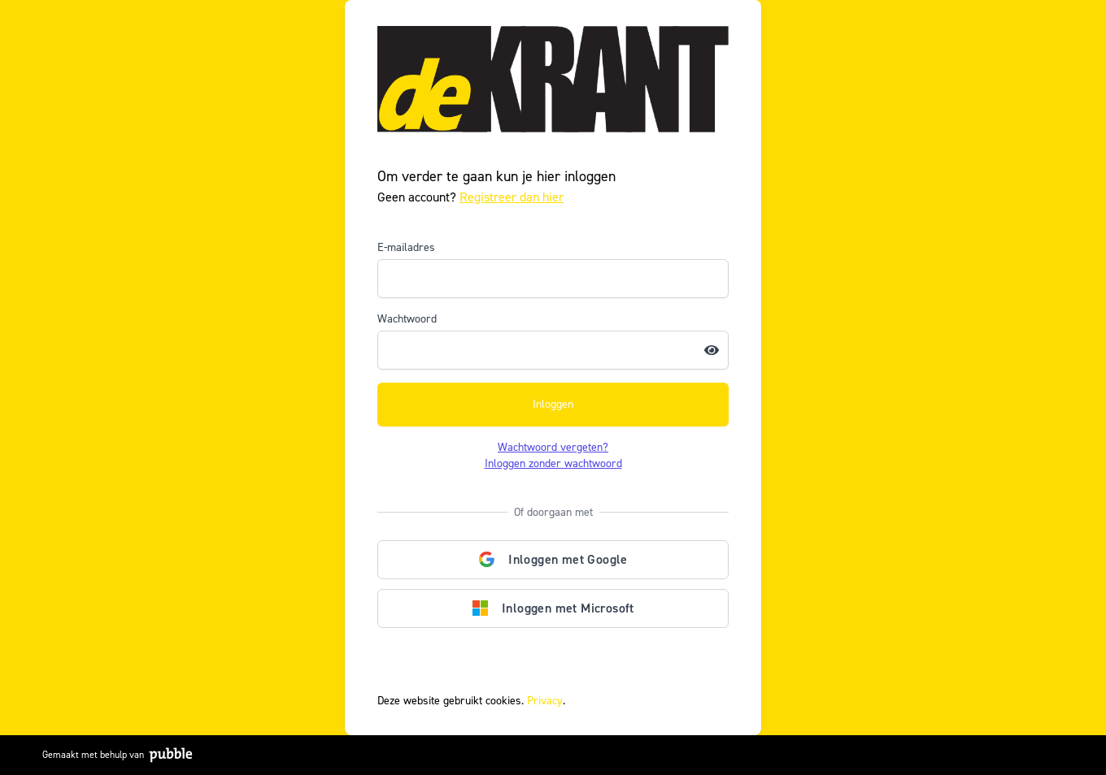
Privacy (545, 700)
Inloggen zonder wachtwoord (553, 463)
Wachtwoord (407, 319)
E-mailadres (406, 247)
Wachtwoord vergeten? (553, 447)
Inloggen (553, 404)
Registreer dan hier (511, 197)
